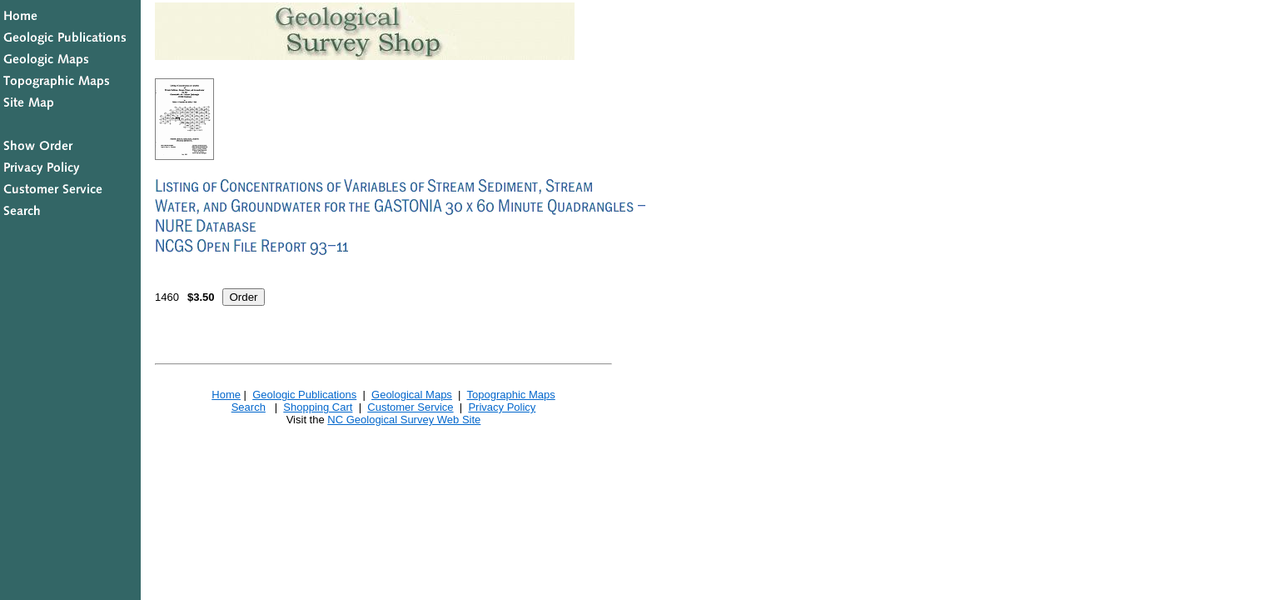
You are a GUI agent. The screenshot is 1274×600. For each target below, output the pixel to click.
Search (248, 407)
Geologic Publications (304, 394)
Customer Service (410, 407)
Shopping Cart (317, 407)
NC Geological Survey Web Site (403, 419)
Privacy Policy (501, 407)
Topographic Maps (510, 394)
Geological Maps (411, 394)
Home (226, 394)
